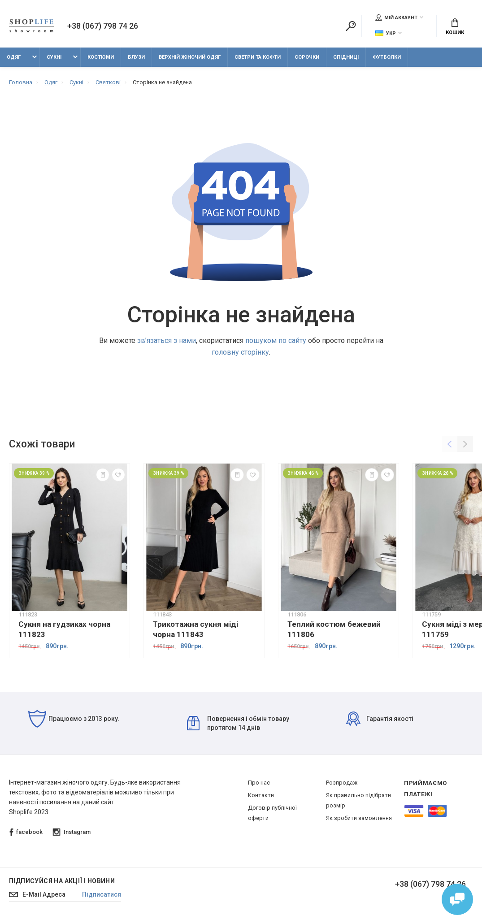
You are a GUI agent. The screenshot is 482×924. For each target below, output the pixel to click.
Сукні (54, 57)
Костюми (100, 57)
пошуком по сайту (275, 340)
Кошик (455, 26)
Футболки (387, 57)
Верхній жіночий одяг (190, 57)
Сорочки (307, 57)
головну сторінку (240, 352)
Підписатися (101, 894)
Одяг (14, 57)
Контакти (261, 795)
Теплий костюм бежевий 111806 (334, 629)
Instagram (72, 832)
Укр (385, 33)
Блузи (136, 57)
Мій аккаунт (396, 17)
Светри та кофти (257, 57)
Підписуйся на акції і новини (62, 881)
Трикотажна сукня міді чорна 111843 (195, 629)
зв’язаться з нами (166, 340)
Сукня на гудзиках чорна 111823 (64, 629)
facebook (26, 832)
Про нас (259, 782)
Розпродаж (341, 782)
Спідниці (346, 57)
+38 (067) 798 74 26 (102, 26)
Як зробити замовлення (359, 818)
